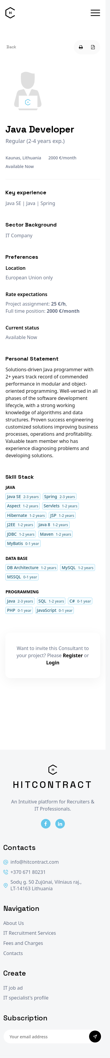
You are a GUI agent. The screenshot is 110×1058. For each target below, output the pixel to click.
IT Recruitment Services (29, 933)
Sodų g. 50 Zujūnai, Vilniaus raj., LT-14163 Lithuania (42, 885)
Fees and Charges (23, 943)
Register (73, 655)
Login (52, 662)
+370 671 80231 (24, 872)
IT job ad (13, 988)
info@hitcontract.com (31, 862)
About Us (13, 923)
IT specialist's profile (25, 998)
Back (11, 47)
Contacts (13, 953)
